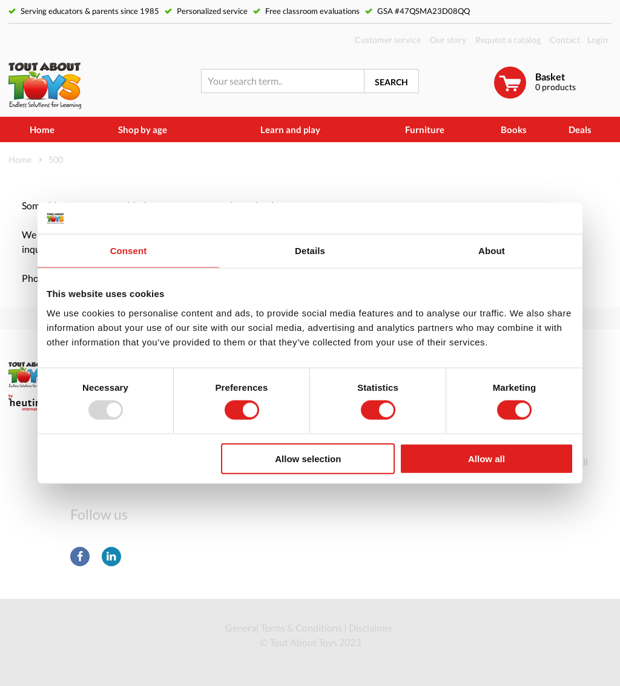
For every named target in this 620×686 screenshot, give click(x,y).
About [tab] (491, 251)
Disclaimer (371, 627)
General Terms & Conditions (283, 627)
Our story (448, 39)
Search (391, 82)
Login (597, 39)
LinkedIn (111, 556)
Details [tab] (310, 251)
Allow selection (308, 458)
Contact (565, 39)
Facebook (80, 556)
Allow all (486, 458)
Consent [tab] (128, 251)
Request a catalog (508, 39)
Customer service (388, 39)
